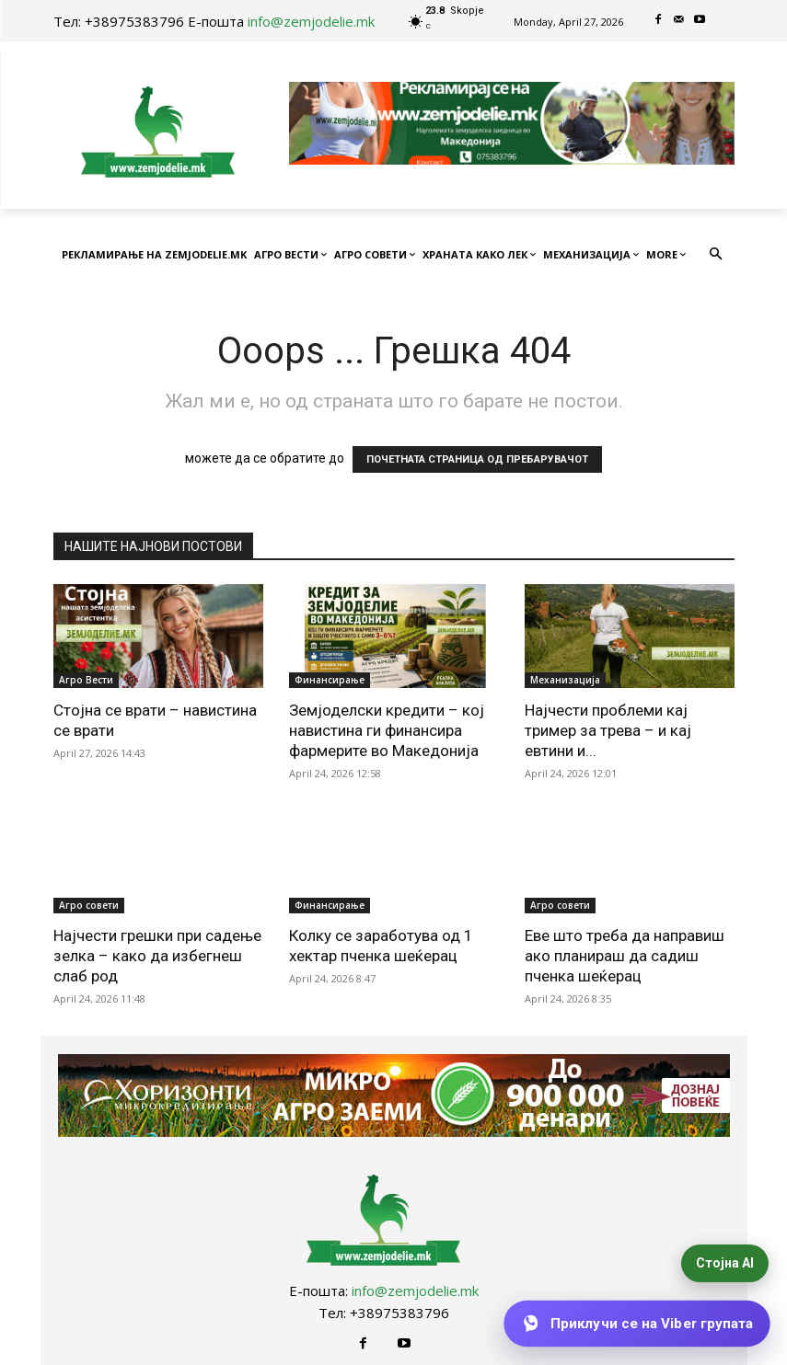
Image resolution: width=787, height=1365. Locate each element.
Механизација (565, 679)
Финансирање (330, 679)
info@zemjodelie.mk (311, 21)
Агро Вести (86, 679)
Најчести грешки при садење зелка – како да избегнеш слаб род (157, 955)
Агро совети (89, 905)
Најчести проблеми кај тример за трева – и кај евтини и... (608, 730)
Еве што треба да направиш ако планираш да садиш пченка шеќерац (624, 955)
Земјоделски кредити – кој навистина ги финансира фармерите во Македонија (386, 730)
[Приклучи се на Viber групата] (636, 1324)
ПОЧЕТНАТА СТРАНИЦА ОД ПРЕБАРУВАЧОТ (477, 459)
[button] (716, 255)
